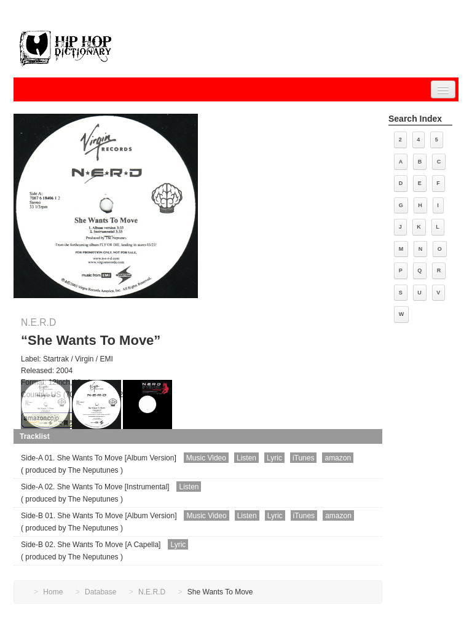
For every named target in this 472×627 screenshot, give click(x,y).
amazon (337, 458)
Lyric (274, 458)
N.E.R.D (38, 322)
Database (100, 592)
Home (53, 592)
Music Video (206, 458)
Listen (246, 458)
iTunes (304, 458)
